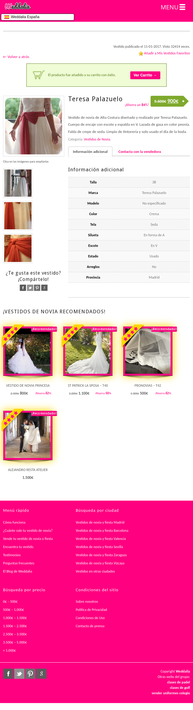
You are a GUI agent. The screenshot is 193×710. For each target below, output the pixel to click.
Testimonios (12, 555)
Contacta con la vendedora (139, 151)
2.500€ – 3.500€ (15, 634)
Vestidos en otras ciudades (95, 571)
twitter (30, 288)
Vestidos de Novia (97, 139)
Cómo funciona (14, 522)
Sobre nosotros (87, 601)
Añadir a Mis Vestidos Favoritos (167, 53)
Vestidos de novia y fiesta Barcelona (102, 530)
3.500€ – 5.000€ (15, 642)
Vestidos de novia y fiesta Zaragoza (101, 555)
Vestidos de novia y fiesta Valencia (101, 539)
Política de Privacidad (91, 610)
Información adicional (90, 151)
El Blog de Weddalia (17, 571)
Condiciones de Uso (90, 618)
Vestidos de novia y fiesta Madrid (100, 522)
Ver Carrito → (145, 75)
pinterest (37, 288)
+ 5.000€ (9, 650)
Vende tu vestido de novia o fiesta (28, 539)
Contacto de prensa (90, 626)
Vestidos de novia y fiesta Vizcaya (100, 563)
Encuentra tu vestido (18, 547)
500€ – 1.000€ (13, 610)
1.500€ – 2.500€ (15, 626)
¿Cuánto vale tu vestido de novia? (28, 530)
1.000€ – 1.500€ (15, 618)
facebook (23, 288)
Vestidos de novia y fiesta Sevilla (99, 547)
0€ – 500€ (10, 601)
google (44, 288)
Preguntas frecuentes (18, 563)
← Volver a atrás (16, 56)
